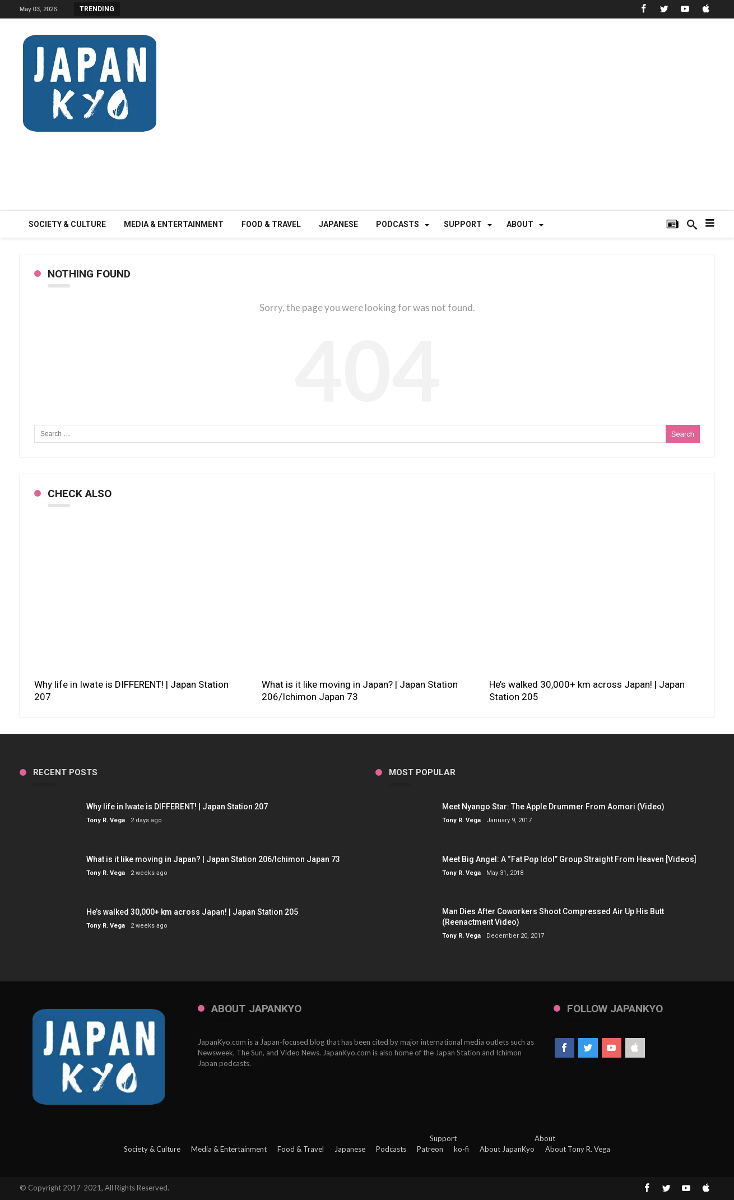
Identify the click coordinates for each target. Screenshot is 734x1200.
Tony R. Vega (105, 820)
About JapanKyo (507, 1149)
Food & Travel (300, 1149)
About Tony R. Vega (577, 1149)
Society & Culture (152, 1149)
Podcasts (391, 1149)
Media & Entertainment (229, 1149)
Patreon (430, 1149)
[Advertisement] (510, 120)
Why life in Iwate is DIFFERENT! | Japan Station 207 (211, 8)
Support (443, 1138)
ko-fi (461, 1149)
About (545, 1138)
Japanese (350, 1149)
